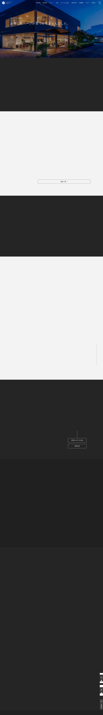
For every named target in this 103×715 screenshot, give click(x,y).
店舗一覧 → (62, 183)
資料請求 (75, 451)
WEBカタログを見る (75, 445)
